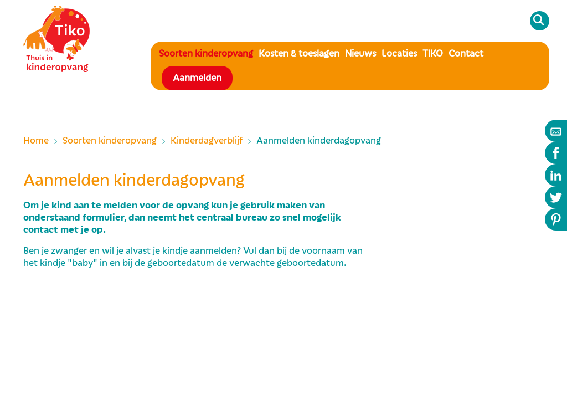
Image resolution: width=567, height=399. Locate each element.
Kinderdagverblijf (207, 141)
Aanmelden (197, 78)
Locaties (399, 54)
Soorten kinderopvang (206, 54)
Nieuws (360, 54)
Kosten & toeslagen (299, 54)
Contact (466, 54)
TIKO (432, 54)
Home (36, 141)
